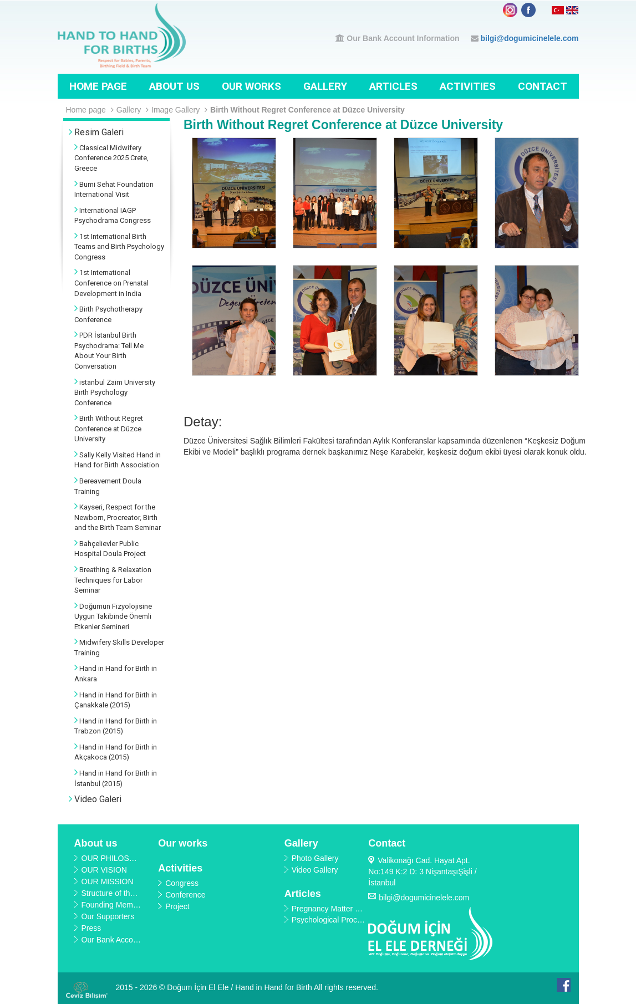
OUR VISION (104, 869)
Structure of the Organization (131, 893)
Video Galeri (95, 799)
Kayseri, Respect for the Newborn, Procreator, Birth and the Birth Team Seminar (117, 517)
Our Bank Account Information (403, 38)
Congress (182, 883)
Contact (542, 86)
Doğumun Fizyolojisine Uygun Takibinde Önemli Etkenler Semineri (113, 616)
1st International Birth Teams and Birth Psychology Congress (119, 246)
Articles (393, 86)
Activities (468, 86)
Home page (98, 86)
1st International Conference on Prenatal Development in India (111, 282)
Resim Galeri (96, 132)
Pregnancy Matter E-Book (336, 908)
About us (174, 86)
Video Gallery (315, 869)
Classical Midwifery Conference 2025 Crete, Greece (111, 158)
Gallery (325, 86)
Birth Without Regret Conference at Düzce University (307, 109)
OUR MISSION (108, 881)
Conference (185, 894)
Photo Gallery (315, 858)
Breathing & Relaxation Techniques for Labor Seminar (112, 579)
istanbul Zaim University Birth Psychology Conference (114, 392)
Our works (251, 86)
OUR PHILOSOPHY (116, 858)
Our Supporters (108, 916)
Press (91, 928)
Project (177, 906)
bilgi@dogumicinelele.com (529, 38)
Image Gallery (179, 109)
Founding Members (115, 904)
